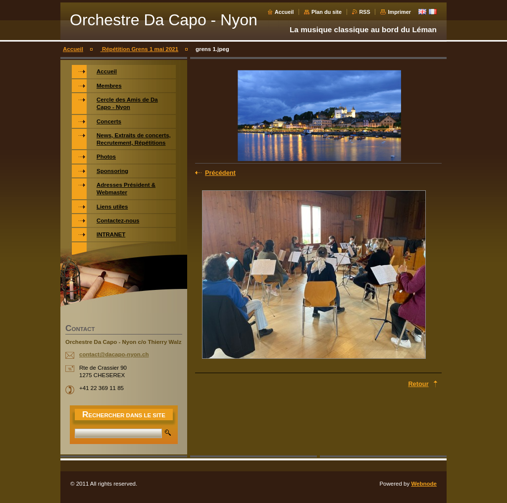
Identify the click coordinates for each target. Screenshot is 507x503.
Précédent (220, 172)
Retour (418, 384)
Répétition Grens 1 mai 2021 (139, 49)
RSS (364, 12)
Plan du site (326, 12)
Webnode (424, 484)
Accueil (284, 12)
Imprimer (399, 12)
